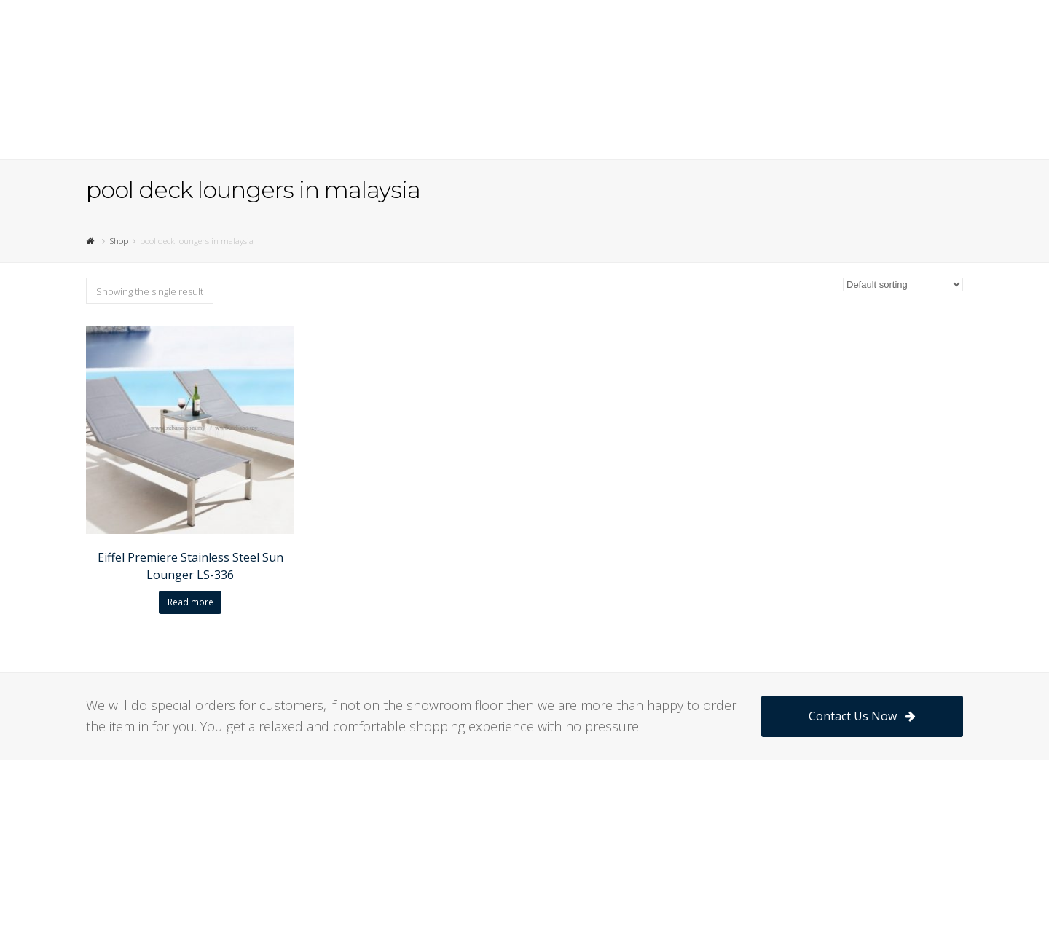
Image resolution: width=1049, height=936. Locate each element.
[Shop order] (903, 284)
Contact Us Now (862, 716)
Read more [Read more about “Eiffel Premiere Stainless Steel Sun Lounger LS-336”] (190, 602)
